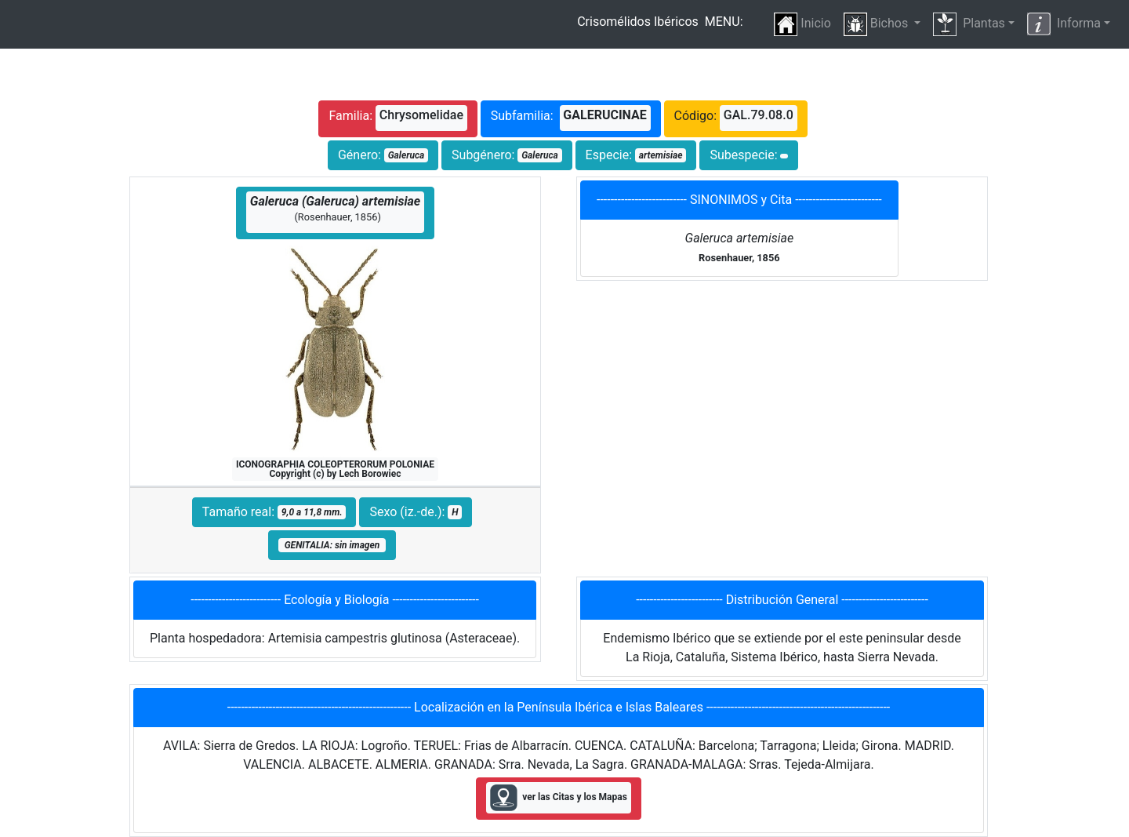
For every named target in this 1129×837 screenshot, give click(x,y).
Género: (383, 154)
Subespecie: (749, 154)
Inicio (802, 24)
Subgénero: (507, 154)
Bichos (877, 24)
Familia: (397, 118)
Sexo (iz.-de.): (415, 511)
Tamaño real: (274, 511)
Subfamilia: (571, 118)
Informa (1064, 24)
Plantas (969, 24)
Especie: (636, 154)
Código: (735, 118)
